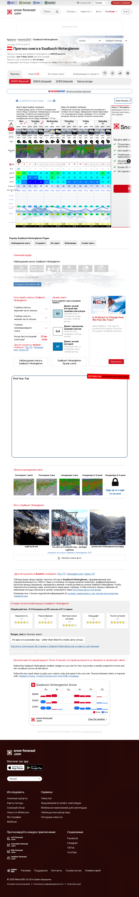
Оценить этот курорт (23, 651)
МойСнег (12, 821)
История (55, 243)
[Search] (57, 11)
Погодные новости (51, 817)
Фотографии (14, 817)
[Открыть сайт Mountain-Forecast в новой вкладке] (25, 3)
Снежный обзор (16, 807)
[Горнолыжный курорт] (116, 40)
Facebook (72, 838)
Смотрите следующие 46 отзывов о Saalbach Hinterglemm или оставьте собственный (55, 646)
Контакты (56, 870)
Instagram (72, 843)
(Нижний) (64, 81)
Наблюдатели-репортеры (55, 812)
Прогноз (14, 73)
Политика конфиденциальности (48, 884)
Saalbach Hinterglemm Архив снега (69, 362)
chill (11, 182)
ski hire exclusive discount (69, 91)
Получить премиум (121, 3)
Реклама (26, 870)
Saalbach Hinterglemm (45, 39)
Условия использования (18, 884)
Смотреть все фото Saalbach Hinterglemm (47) (69, 552)
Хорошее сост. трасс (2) (28, 348)
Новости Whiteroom (18, 812)
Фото (98, 11)
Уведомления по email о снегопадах (61, 803)
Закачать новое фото (69, 558)
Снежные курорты (17, 798)
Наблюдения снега (20, 243)
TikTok (70, 847)
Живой (33, 73)
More (11, 152)
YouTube (72, 852)
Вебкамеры (70, 243)
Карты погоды (84, 81)
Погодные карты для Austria (86, 589)
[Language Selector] (24, 778)
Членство (46, 798)
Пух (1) (28, 347)
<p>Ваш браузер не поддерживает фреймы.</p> (69, 704)
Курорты (11, 39)
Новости (86, 11)
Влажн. (11, 186)
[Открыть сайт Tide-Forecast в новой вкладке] (38, 3)
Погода (72, 11)
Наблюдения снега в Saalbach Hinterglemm (31, 362)
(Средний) (42, 81)
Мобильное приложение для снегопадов (64, 807)
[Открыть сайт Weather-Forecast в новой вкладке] (50, 3)
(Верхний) (20, 81)
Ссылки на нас (74, 870)
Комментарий (93, 870)
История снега (56, 73)
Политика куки (74, 884)
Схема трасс (87, 243)
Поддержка (41, 870)
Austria (24, 39)
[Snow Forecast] (21, 11)
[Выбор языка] (100, 3)
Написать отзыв (46, 651)
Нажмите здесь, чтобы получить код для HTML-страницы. (49, 676)
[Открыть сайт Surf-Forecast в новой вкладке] (12, 3)
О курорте (40, 243)
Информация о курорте (86, 73)
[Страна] (90, 40)
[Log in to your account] (126, 11)
